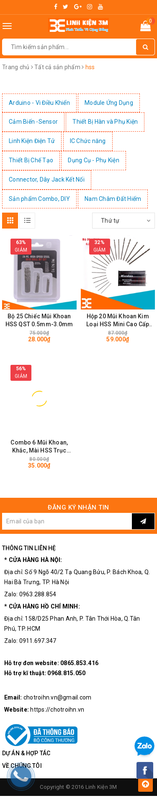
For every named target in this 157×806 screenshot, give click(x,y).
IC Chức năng (88, 141)
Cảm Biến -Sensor (33, 121)
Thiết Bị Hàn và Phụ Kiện (105, 121)
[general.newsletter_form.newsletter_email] (67, 521)
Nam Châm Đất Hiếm (113, 198)
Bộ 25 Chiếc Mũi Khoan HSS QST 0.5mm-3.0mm (39, 320)
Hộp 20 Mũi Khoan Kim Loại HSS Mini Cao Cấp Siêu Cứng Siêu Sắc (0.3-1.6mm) (117, 320)
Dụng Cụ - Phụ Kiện (93, 160)
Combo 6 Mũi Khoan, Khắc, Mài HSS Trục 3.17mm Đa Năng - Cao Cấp (39, 447)
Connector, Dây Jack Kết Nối (47, 179)
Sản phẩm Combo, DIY (39, 198)
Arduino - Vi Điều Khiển (39, 102)
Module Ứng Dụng (109, 102)
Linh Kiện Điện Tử (32, 141)
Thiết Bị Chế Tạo (31, 160)
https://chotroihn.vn (57, 709)
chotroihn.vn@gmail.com (57, 697)
